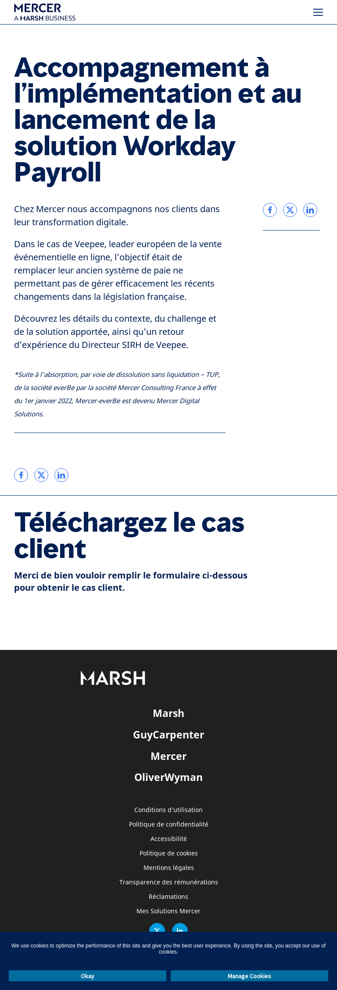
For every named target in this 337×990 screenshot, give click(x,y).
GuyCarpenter (168, 734)
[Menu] (318, 12)
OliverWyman (168, 777)
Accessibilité (169, 839)
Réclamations (168, 896)
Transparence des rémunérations (168, 882)
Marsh (168, 713)
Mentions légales (168, 868)
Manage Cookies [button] (249, 976)
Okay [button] (87, 976)
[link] (21, 475)
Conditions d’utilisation (168, 810)
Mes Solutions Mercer (168, 911)
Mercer (168, 756)
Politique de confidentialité (168, 824)
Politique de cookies (169, 853)
